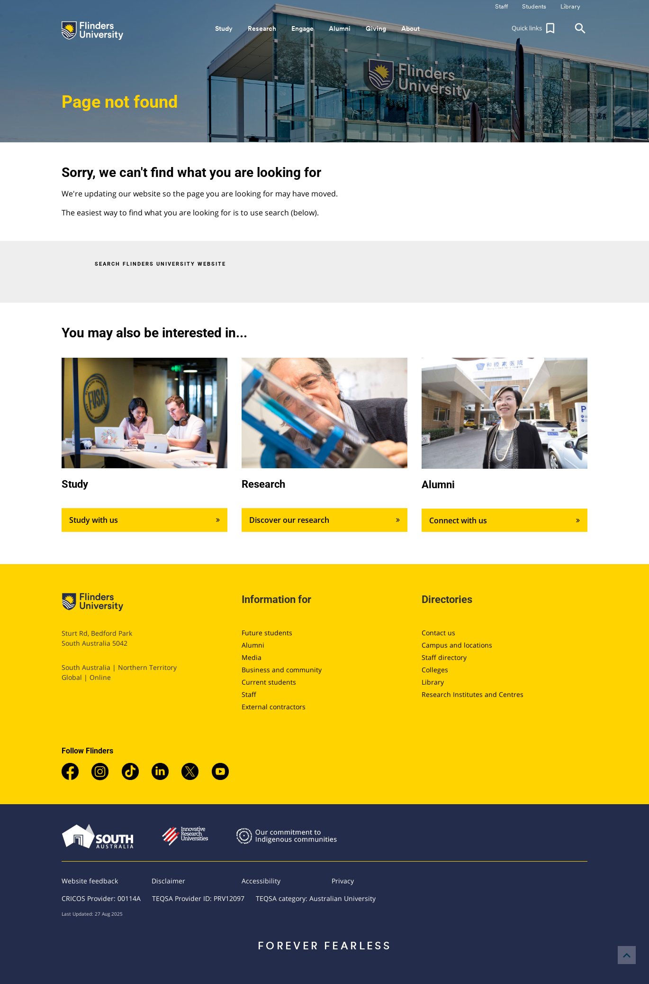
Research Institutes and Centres (472, 694)
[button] (534, 28)
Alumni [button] (340, 28)
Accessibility (261, 880)
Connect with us (504, 520)
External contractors (274, 706)
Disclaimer (168, 880)
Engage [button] (302, 28)
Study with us (144, 520)
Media (251, 657)
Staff (249, 694)
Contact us (438, 632)
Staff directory (444, 657)
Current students (269, 682)
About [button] (410, 28)
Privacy (343, 880)
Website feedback (90, 880)
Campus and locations (457, 645)
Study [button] (224, 28)
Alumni (253, 645)
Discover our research (324, 520)
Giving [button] (376, 28)
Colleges (435, 669)
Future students (267, 632)
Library (433, 682)
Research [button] (262, 28)
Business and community (282, 669)
